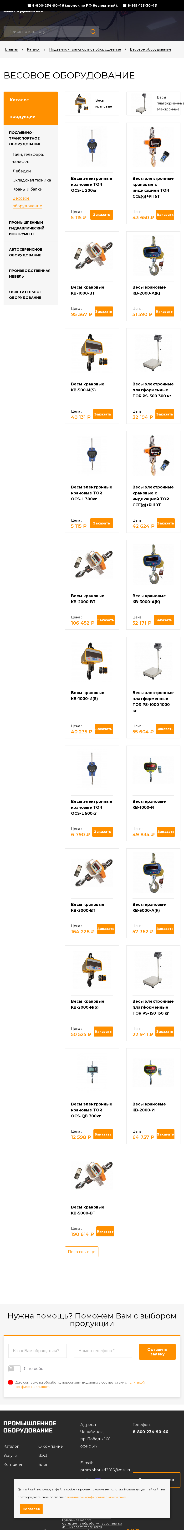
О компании (51, 1446)
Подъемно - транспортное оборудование (85, 49)
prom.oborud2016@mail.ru (106, 1470)
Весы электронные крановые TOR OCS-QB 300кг (91, 1110)
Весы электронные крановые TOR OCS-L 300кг (91, 493)
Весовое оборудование (150, 49)
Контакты (13, 1464)
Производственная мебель (29, 274)
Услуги (10, 1455)
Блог (43, 1464)
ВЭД (42, 1455)
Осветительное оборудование (25, 295)
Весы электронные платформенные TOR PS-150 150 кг (153, 1007)
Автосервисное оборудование (25, 252)
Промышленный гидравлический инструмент (26, 228)
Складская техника (32, 180)
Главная (11, 49)
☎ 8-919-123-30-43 (140, 5)
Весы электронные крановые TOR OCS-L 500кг (91, 807)
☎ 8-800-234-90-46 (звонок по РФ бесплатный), (72, 5)
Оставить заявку (157, 1351)
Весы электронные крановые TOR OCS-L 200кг (91, 184)
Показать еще (81, 1252)
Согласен (31, 1509)
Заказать (101, 215)
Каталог (33, 49)
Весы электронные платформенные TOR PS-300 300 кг (153, 390)
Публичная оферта (77, 1520)
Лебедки (22, 171)
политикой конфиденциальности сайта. (97, 1497)
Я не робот (26, 1368)
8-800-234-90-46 (150, 1432)
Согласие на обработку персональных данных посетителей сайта (92, 1525)
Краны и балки (28, 189)
